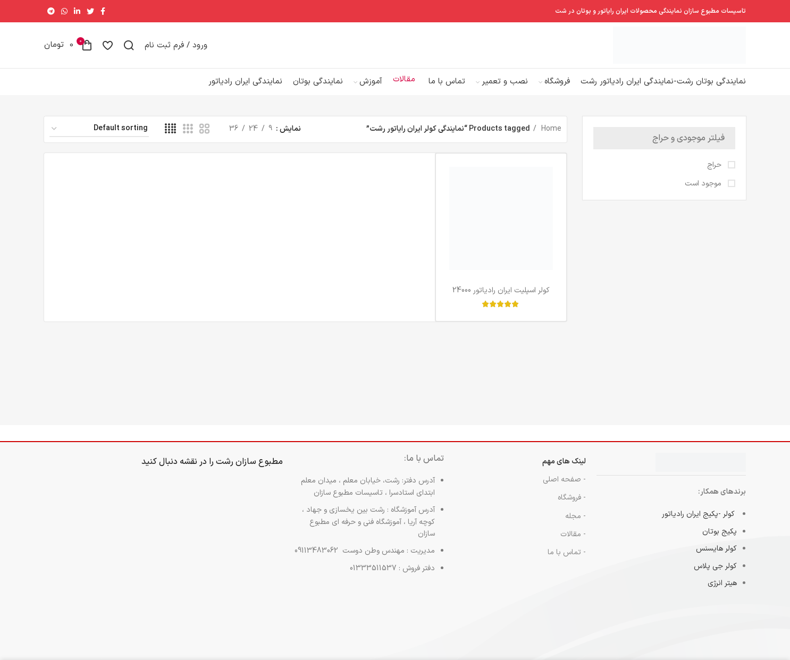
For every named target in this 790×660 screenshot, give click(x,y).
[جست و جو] (128, 50)
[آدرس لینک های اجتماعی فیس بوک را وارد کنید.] (102, 11)
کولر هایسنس (716, 558)
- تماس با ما (567, 562)
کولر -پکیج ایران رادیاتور (699, 523)
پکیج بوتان (719, 541)
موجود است (704, 193)
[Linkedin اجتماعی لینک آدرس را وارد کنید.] (77, 11)
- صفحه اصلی (564, 489)
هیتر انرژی (722, 592)
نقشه (188, 471)
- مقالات (573, 543)
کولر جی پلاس (715, 575)
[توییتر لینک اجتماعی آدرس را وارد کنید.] (90, 11)
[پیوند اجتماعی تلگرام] (51, 11)
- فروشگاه (572, 507)
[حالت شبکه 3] (188, 139)
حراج (715, 175)
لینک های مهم (564, 471)
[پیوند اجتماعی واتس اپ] (64, 11)
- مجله (575, 525)
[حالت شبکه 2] (204, 139)
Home (550, 138)
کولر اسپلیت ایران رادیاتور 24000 (501, 300)
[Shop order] (99, 139)
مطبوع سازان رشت (249, 471)
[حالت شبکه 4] (170, 139)
